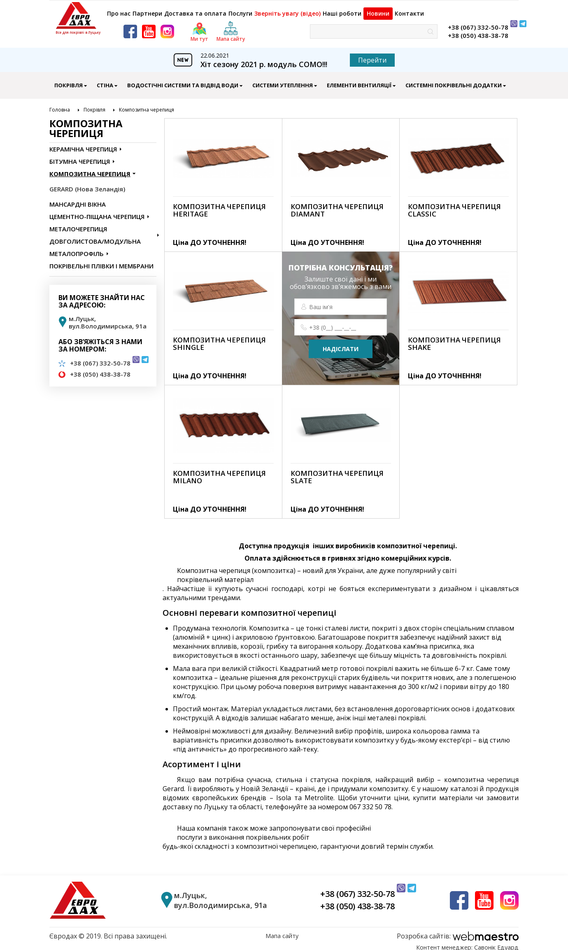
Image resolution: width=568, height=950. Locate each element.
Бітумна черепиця (79, 157)
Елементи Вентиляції (359, 80)
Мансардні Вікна (77, 200)
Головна (59, 105)
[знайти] (431, 27)
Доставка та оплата (196, 9)
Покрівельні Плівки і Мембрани (101, 261)
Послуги (241, 9)
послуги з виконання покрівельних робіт (243, 832)
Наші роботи (343, 9)
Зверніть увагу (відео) (289, 9)
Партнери (149, 9)
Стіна (105, 80)
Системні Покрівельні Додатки (453, 80)
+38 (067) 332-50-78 (478, 23)
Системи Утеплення (282, 80)
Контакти (417, 9)
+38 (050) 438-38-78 (478, 31)
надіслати (340, 344)
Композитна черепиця (146, 105)
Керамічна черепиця (83, 144)
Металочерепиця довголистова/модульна (95, 230)
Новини (382, 9)
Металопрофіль (76, 249)
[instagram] (167, 27)
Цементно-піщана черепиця (96, 212)
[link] (223, 180)
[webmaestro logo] (458, 931)
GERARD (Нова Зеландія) (87, 184)
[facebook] (130, 27)
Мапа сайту (281, 931)
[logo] (78, 15)
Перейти (372, 55)
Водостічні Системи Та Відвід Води (182, 80)
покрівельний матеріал (215, 575)
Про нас (117, 9)
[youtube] (149, 27)
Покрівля (68, 80)
